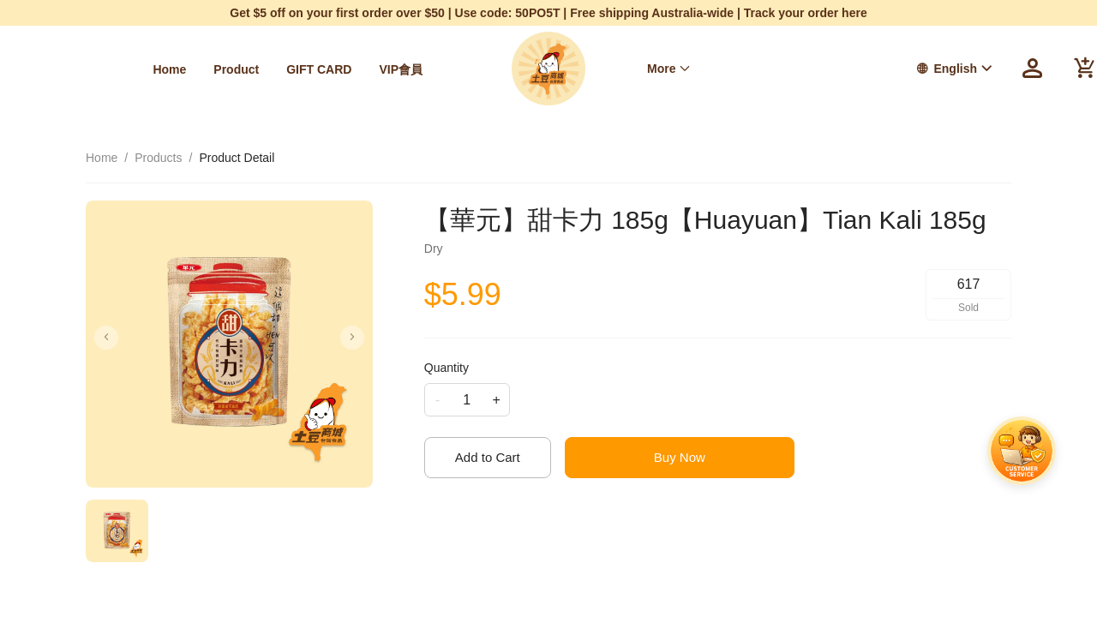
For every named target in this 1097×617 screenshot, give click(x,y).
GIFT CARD (255, 69)
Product (172, 69)
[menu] (232, 69)
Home (106, 69)
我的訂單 (778, 68)
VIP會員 (338, 69)
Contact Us (418, 69)
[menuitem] (106, 69)
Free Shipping (687, 68)
